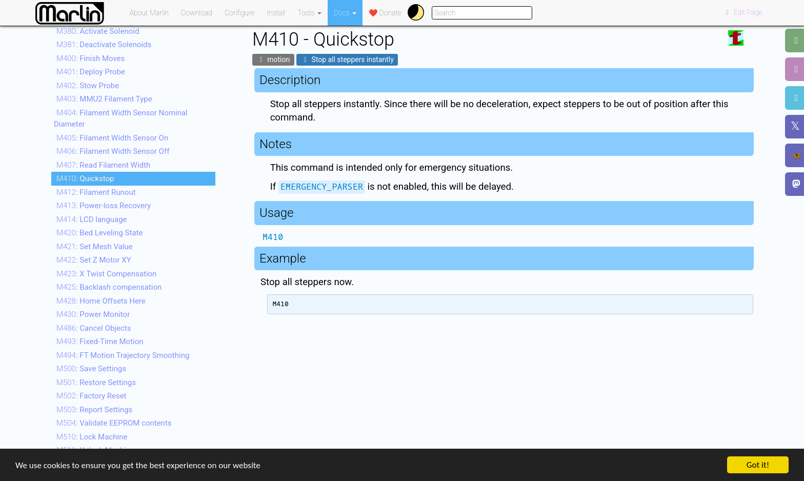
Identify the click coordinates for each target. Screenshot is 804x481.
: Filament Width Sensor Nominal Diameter (121, 118)
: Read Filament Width (103, 165)
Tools (309, 13)
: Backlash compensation (109, 287)
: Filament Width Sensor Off (112, 151)
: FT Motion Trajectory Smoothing (122, 355)
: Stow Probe (87, 85)
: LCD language (91, 219)
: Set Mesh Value (94, 246)
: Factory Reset (91, 395)
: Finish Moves (90, 58)
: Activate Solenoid (97, 31)
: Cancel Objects (93, 328)
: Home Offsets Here (101, 301)
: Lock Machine (91, 437)
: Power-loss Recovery (103, 205)
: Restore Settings (96, 382)
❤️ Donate (385, 13)
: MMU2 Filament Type (104, 99)
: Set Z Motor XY (93, 260)
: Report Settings (94, 409)
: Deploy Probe (90, 71)
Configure (240, 13)
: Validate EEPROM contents (114, 423)
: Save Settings (91, 368)
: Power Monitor (93, 314)
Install (276, 13)
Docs (345, 13)
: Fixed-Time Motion (100, 341)
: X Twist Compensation (106, 273)
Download (196, 13)
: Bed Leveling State (99, 232)
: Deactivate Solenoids (103, 44)
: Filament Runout (96, 192)
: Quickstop (85, 178)
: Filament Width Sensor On (112, 138)
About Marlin (149, 13)
